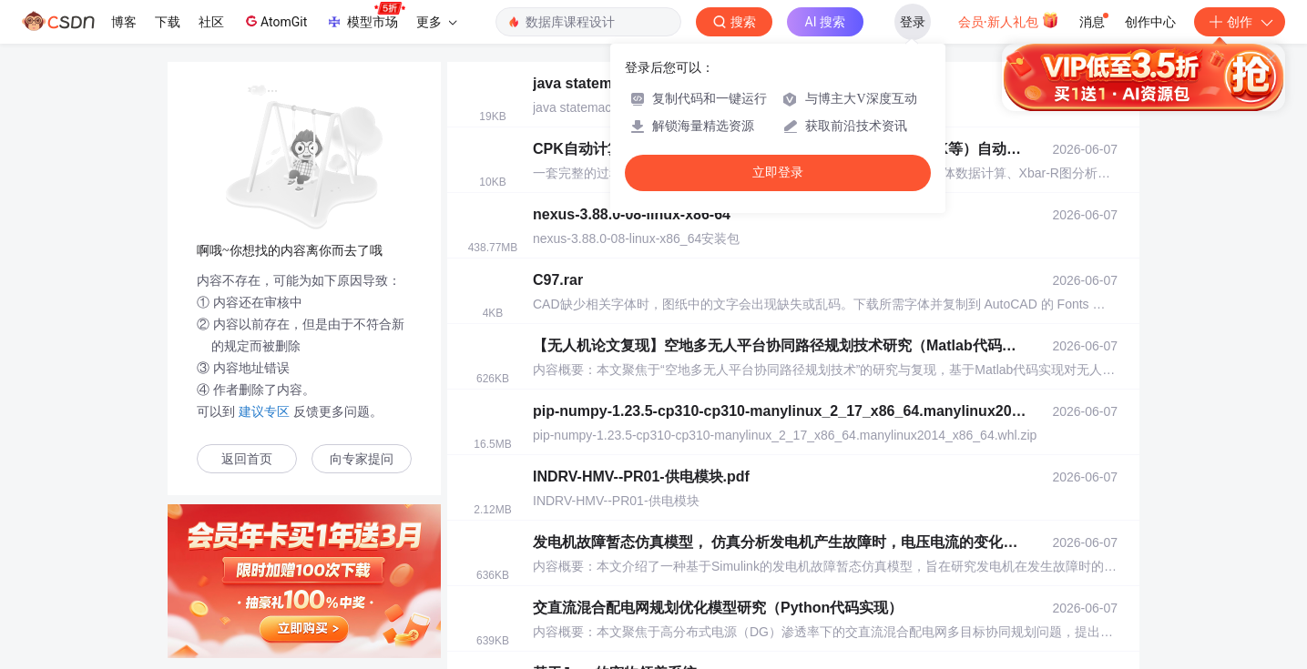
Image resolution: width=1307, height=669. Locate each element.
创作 (1239, 22)
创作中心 (1150, 22)
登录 (912, 22)
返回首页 (246, 459)
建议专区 (264, 411)
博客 (124, 22)
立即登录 (777, 172)
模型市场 (365, 16)
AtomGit (274, 20)
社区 (211, 22)
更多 (436, 22)
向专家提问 (361, 459)
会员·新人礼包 (1008, 20)
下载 (167, 22)
